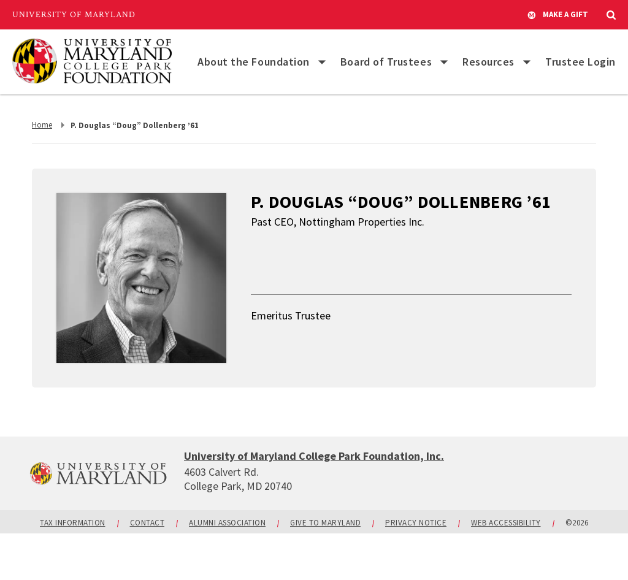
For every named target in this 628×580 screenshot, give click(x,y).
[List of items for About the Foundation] (322, 62)
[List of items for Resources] (527, 62)
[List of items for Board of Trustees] (444, 62)
